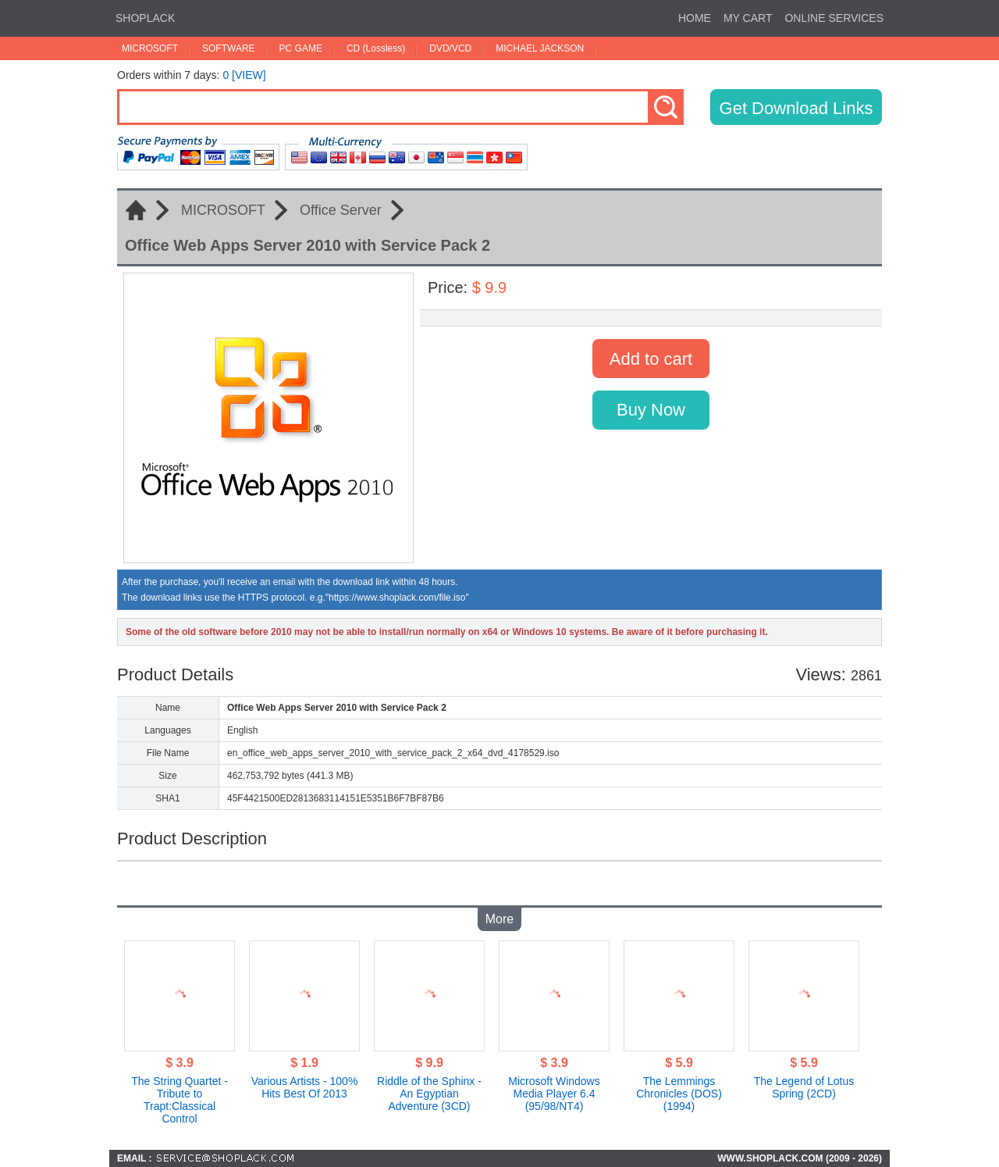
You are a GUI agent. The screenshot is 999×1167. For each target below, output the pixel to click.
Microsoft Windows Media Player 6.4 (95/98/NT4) (553, 1093)
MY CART (748, 18)
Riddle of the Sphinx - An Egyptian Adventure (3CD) (429, 1093)
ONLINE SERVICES (833, 18)
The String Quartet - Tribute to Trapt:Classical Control (179, 1100)
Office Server (341, 210)
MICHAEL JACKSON (540, 48)
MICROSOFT (150, 48)
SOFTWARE (228, 48)
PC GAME (300, 48)
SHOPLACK (145, 18)
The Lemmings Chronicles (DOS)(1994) (679, 1093)
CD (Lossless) (376, 48)
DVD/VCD (450, 48)
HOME (694, 18)
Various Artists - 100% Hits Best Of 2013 (304, 1087)
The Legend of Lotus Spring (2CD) (804, 1087)
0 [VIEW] (243, 75)
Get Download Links (796, 108)
